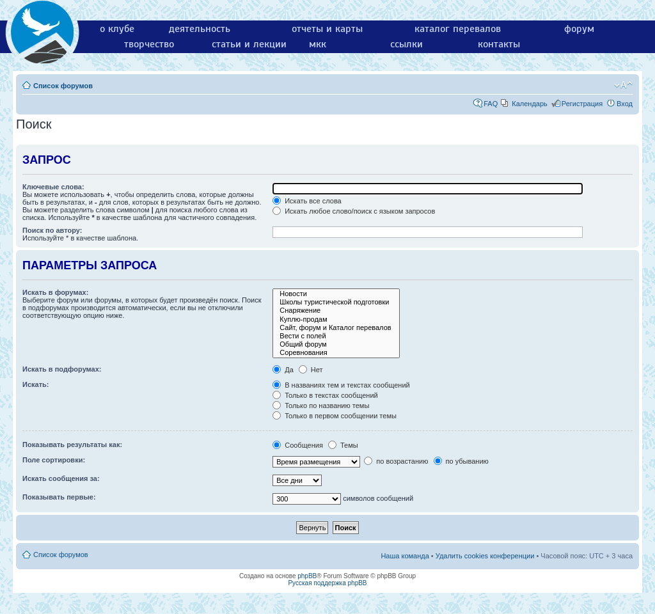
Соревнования (336, 353)
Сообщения (297, 445)
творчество (149, 44)
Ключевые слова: (53, 187)
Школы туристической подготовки (336, 302)
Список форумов (63, 86)
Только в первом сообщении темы (334, 416)
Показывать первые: (59, 497)
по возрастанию (396, 461)
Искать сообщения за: (61, 478)
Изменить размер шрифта (623, 85)
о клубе (117, 28)
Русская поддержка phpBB (327, 582)
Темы (343, 445)
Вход (625, 103)
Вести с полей (336, 336)
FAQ (491, 103)
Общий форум (336, 344)
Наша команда (405, 556)
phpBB (307, 575)
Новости (336, 294)
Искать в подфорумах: (62, 369)
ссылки (406, 44)
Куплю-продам (336, 319)
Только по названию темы (320, 405)
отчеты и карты (327, 28)
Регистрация (582, 103)
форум (579, 28)
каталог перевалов (457, 28)
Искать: (35, 384)
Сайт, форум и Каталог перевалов (336, 328)
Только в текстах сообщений (325, 395)
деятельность (199, 28)
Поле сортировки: (53, 460)
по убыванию (461, 461)
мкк (317, 44)
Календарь (530, 103)
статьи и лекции (249, 44)
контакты (499, 44)
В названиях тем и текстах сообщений (341, 385)
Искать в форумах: (55, 292)
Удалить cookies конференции (485, 556)
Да (283, 370)
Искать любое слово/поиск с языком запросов (353, 211)
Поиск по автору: (52, 230)
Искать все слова (307, 201)
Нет (311, 370)
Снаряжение (336, 310)
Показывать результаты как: (72, 444)
